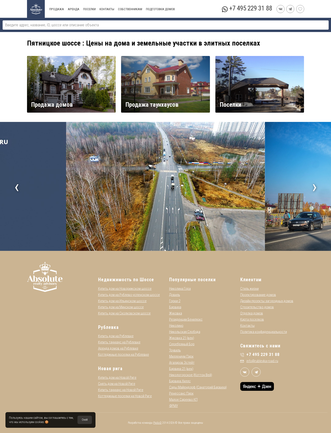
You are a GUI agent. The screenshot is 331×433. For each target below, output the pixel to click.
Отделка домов (251, 313)
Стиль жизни (249, 288)
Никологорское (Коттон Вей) (190, 375)
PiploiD (157, 422)
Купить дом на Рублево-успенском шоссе (129, 295)
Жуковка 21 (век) (181, 338)
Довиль (174, 295)
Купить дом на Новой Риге (117, 377)
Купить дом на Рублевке (116, 336)
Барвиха (175, 307)
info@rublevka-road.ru (259, 361)
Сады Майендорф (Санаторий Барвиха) (198, 387)
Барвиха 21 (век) (181, 369)
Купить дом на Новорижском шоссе (125, 288)
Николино (176, 325)
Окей (85, 419)
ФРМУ (173, 406)
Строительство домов (257, 307)
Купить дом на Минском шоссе (121, 307)
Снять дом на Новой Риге (116, 384)
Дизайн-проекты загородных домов (266, 301)
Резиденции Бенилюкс (186, 319)
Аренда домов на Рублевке (118, 348)
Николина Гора (180, 288)
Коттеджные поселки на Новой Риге (125, 396)
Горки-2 (174, 301)
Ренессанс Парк (181, 393)
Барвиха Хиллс (180, 381)
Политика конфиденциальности (263, 332)
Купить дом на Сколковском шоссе (124, 313)
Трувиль (175, 350)
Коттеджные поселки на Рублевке (123, 354)
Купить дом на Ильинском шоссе (122, 301)
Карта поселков (252, 319)
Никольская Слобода (184, 332)
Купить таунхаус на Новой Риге (120, 390)
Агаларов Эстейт (182, 362)
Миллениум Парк (181, 356)
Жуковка (175, 313)
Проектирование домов (258, 295)
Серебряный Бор (182, 344)
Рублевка (108, 327)
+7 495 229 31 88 (250, 8)
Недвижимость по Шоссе (126, 279)
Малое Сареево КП (183, 399)
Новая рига (110, 368)
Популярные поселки (192, 279)
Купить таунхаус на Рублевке (119, 342)
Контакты (247, 325)
